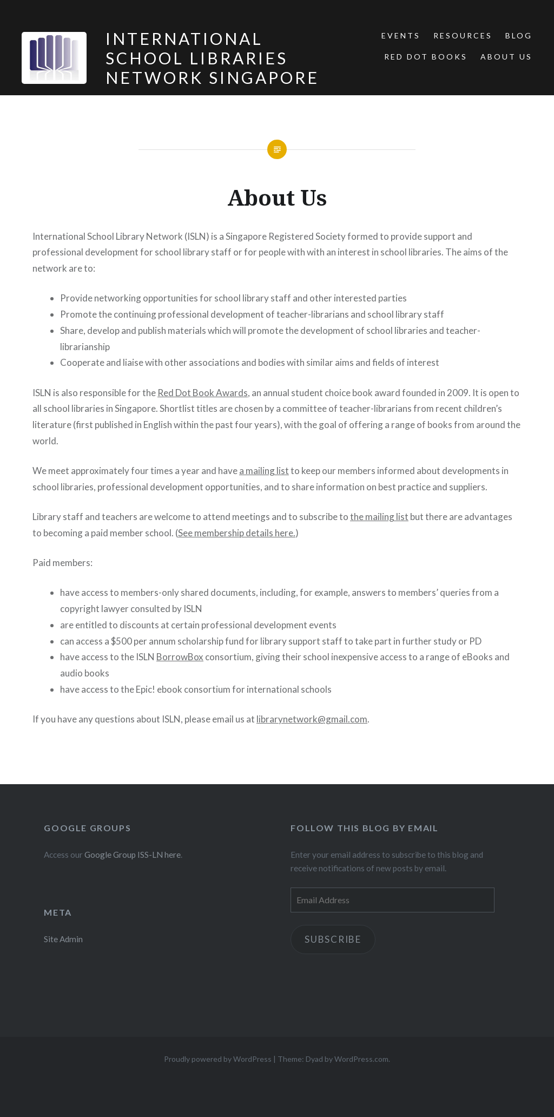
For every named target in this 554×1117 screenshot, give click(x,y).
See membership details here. (236, 532)
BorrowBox (179, 656)
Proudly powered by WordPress (218, 1058)
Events (400, 35)
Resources (462, 35)
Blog (518, 35)
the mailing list (379, 516)
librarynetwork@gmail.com (311, 719)
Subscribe (333, 939)
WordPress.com (361, 1058)
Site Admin (63, 939)
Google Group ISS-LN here (132, 854)
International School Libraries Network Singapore (212, 58)
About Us (506, 56)
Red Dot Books (425, 56)
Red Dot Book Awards (202, 392)
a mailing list (264, 470)
